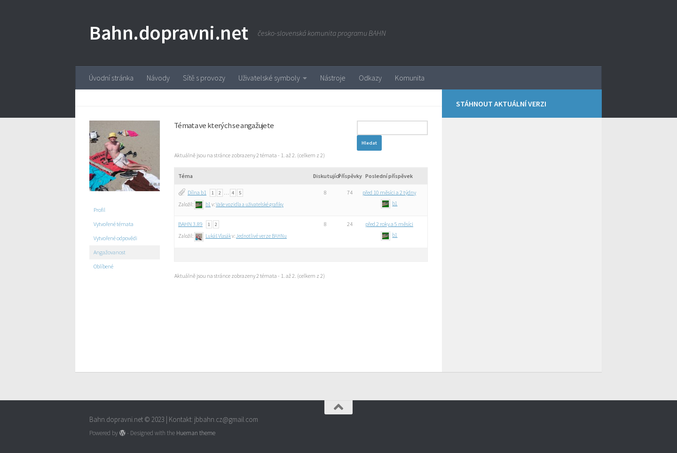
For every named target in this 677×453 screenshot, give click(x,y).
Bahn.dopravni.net (168, 32)
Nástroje (333, 77)
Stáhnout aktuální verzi (501, 103)
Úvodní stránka (111, 77)
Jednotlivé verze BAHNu (261, 236)
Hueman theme (195, 433)
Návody (158, 77)
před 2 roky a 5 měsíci (389, 223)
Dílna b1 (197, 192)
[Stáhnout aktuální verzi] (582, 102)
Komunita (410, 77)
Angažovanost (110, 252)
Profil (99, 209)
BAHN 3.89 (190, 223)
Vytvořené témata (114, 223)
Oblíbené (103, 266)
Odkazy (370, 77)
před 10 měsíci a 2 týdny (389, 192)
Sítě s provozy (204, 77)
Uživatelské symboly (269, 77)
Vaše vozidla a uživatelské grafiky (249, 204)
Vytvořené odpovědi (115, 238)
